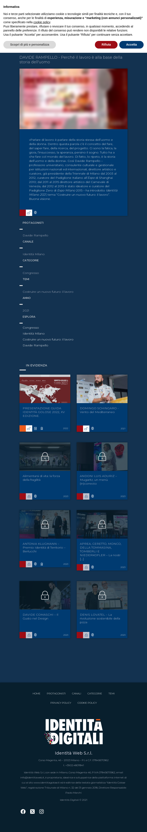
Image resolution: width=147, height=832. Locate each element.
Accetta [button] (131, 44)
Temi (111, 693)
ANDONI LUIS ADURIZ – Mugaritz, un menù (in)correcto (98, 479)
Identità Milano (34, 333)
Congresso (31, 327)
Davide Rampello (35, 345)
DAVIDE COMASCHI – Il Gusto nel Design (40, 616)
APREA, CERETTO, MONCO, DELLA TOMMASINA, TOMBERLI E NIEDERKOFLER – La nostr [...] (100, 551)
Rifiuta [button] (106, 44)
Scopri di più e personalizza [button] (29, 44)
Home (36, 693)
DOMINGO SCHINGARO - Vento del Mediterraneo (99, 410)
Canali (76, 693)
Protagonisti (56, 693)
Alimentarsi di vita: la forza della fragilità (41, 478)
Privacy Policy (60, 702)
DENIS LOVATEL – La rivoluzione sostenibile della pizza (100, 618)
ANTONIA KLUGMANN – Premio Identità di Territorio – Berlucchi (44, 547)
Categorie (94, 693)
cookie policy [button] (41, 22)
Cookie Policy (87, 702)
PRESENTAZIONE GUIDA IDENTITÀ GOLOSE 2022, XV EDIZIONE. (44, 412)
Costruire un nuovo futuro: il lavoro (48, 339)
